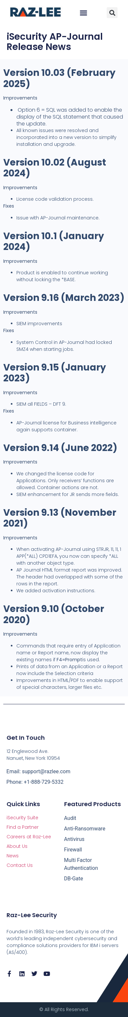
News (13, 855)
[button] (83, 13)
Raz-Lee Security (32, 915)
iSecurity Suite (22, 817)
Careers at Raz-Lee (29, 836)
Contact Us (20, 865)
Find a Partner (23, 827)
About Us (17, 846)
